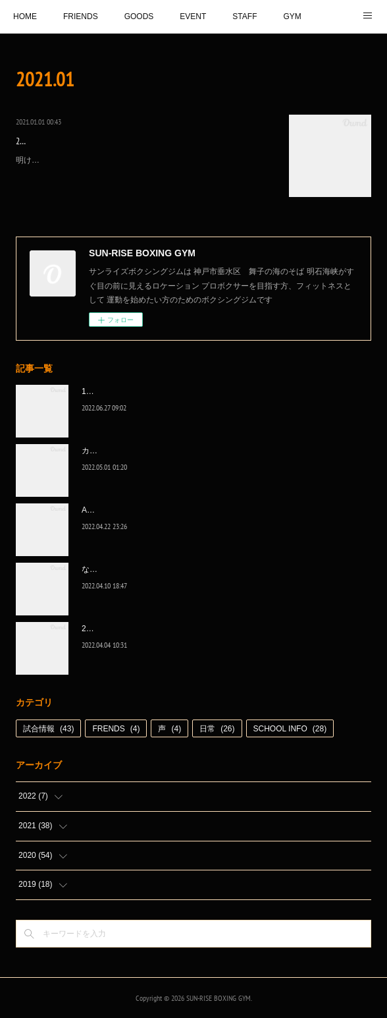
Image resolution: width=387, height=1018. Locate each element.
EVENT (193, 16)
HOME (25, 16)
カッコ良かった (109, 450)
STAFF (244, 16)
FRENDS (116, 728)
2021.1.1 (29, 141)
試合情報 (48, 728)
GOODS (139, 16)
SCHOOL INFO (290, 728)
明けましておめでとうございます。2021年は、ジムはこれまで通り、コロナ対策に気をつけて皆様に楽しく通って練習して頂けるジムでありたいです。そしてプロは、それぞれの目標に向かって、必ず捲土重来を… (143, 174)
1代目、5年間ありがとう (125, 391)
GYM (292, 16)
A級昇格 (96, 510)
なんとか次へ (105, 569)
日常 (216, 728)
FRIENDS (80, 16)
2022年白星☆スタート (122, 628)
